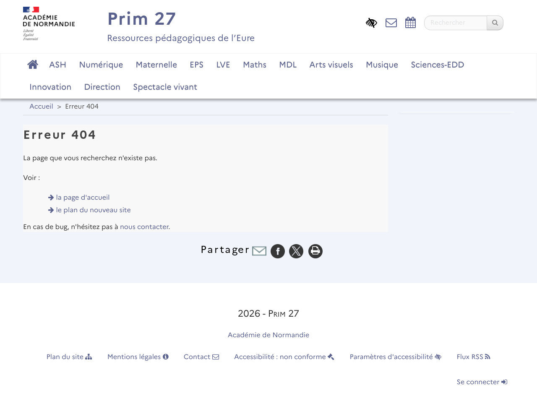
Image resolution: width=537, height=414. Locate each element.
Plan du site (69, 357)
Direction (102, 87)
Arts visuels (331, 65)
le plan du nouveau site (93, 210)
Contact (201, 357)
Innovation (50, 87)
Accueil (41, 107)
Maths (254, 65)
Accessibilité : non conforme (284, 357)
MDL (288, 65)
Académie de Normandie (269, 335)
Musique (382, 65)
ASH (57, 65)
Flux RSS (473, 357)
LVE (223, 65)
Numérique (101, 65)
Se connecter (482, 382)
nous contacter (144, 227)
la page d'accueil (83, 198)
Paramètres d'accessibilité (396, 357)
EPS (196, 65)
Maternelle (156, 65)
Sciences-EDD (437, 65)
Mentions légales (138, 357)
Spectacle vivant (165, 87)
